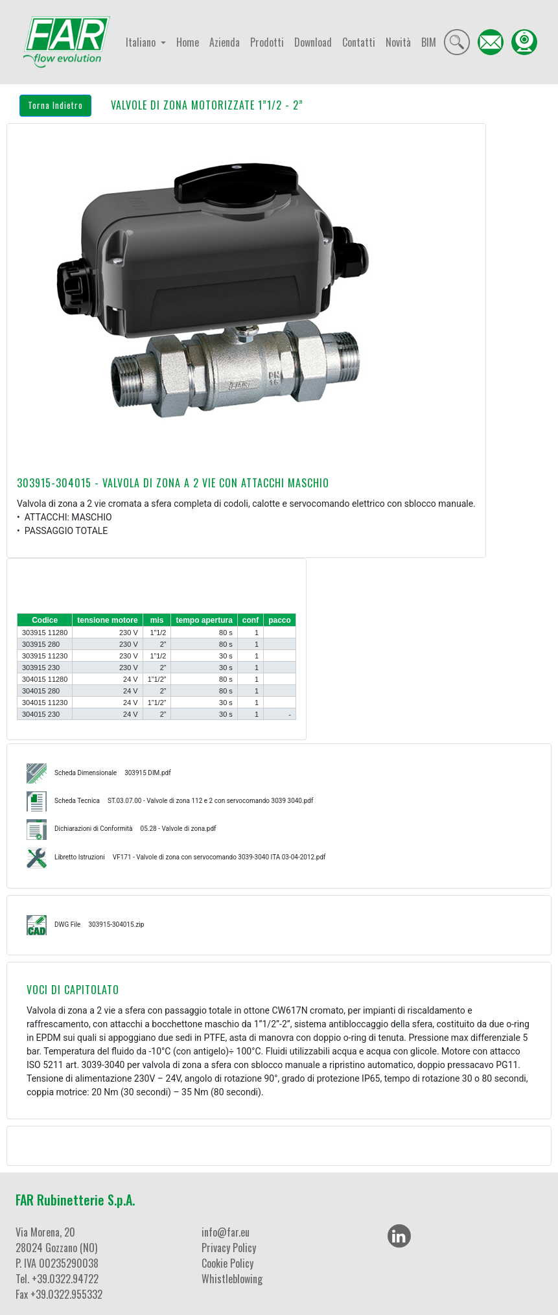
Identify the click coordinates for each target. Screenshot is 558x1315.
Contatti (358, 42)
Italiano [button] (142, 42)
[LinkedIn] (399, 1236)
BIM (428, 42)
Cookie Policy (227, 1263)
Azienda (224, 42)
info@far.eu (226, 1232)
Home (187, 42)
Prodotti (267, 42)
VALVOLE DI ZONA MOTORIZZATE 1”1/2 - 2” (207, 105)
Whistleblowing (232, 1278)
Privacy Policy (229, 1247)
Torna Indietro (55, 105)
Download (313, 42)
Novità (398, 42)
